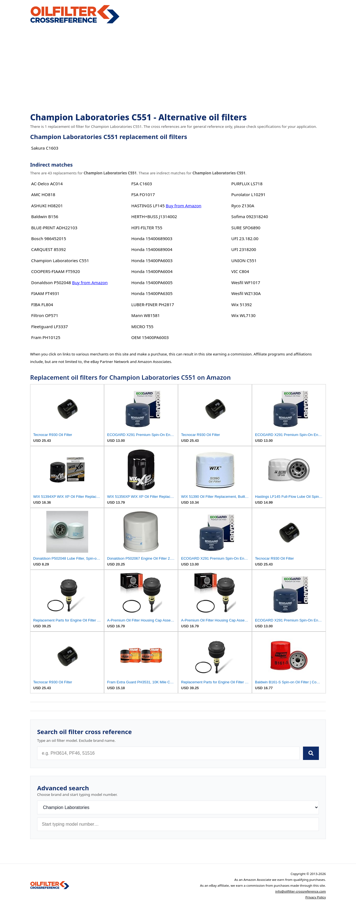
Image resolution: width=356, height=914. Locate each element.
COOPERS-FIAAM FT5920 (55, 271)
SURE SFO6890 (245, 227)
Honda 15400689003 (151, 238)
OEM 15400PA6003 (150, 337)
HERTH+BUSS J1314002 (154, 216)
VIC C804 (240, 271)
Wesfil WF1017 (245, 282)
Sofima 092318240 (249, 216)
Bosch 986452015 (48, 238)
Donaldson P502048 (51, 282)
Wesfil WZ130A (246, 293)
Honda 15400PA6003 (151, 260)
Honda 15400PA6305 (151, 293)
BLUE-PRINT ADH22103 (54, 227)
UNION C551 (244, 260)
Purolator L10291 (248, 194)
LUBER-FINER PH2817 (152, 304)
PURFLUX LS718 (247, 183)
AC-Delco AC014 (47, 183)
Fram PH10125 (45, 337)
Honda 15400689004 (151, 249)
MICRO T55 (142, 326)
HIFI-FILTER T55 (146, 227)
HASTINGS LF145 (148, 205)
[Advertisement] (178, 69)
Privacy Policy (315, 897)
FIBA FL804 (42, 304)
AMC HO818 (43, 194)
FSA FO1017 (143, 194)
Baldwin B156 (44, 216)
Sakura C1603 (44, 148)
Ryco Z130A (242, 205)
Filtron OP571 (44, 315)
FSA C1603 (141, 183)
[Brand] (178, 807)
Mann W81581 (145, 315)
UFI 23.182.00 (244, 238)
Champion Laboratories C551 (60, 260)
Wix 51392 (241, 304)
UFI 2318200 (243, 249)
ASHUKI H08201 (47, 205)
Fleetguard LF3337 (49, 326)
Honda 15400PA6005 (151, 282)
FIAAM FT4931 (45, 293)
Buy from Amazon (90, 282)
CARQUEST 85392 (48, 249)
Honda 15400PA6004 (151, 271)
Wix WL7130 (243, 315)
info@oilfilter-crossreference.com (300, 891)
